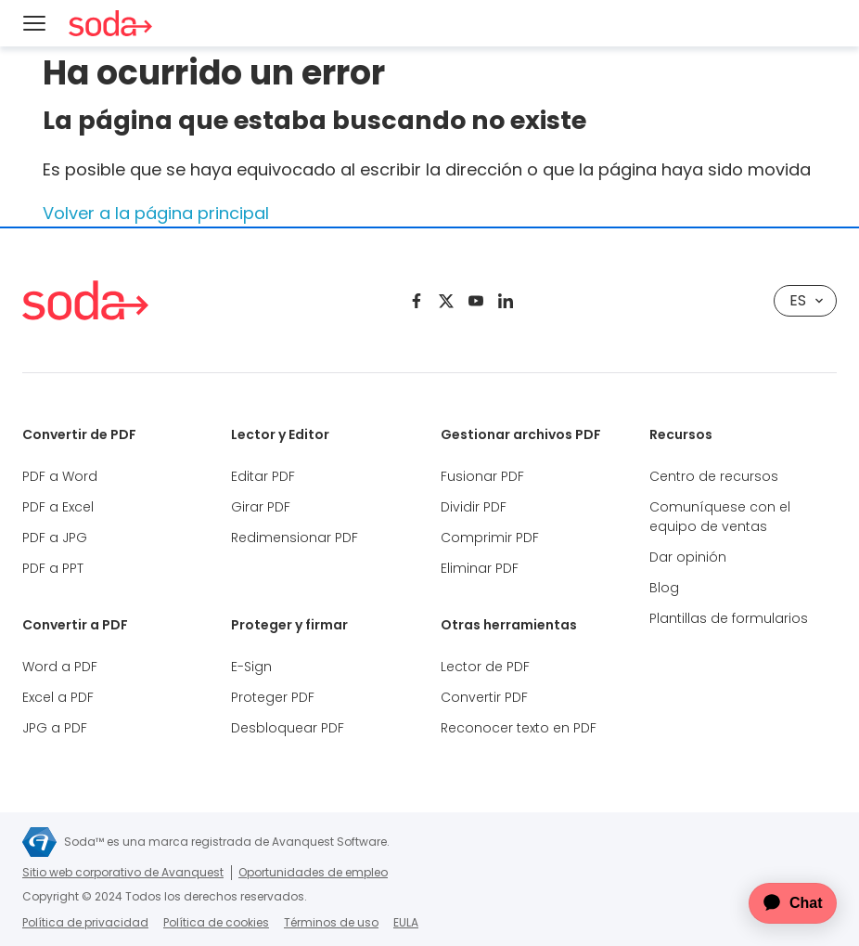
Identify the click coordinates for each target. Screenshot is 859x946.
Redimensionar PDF (294, 537)
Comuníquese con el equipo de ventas (719, 517)
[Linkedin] (505, 301)
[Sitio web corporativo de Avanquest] (39, 842)
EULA (405, 922)
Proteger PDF (272, 697)
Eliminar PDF (480, 568)
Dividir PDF (473, 507)
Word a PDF (59, 666)
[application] (779, 903)
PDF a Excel (58, 507)
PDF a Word (59, 476)
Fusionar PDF (482, 476)
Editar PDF (263, 476)
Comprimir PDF (490, 537)
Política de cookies (216, 922)
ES (806, 300)
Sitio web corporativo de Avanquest (123, 872)
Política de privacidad (85, 922)
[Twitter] (446, 301)
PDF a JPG (54, 537)
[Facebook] (416, 301)
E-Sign (251, 666)
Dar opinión (687, 557)
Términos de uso (331, 922)
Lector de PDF (485, 666)
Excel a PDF (58, 697)
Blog (664, 587)
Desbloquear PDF (287, 728)
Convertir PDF (484, 697)
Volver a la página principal (156, 213)
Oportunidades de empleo (313, 872)
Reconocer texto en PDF (518, 728)
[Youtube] (476, 301)
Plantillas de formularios (728, 618)
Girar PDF (260, 507)
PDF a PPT (52, 568)
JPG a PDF (54, 728)
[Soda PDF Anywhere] (85, 300)
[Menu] (34, 23)
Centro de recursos (713, 476)
